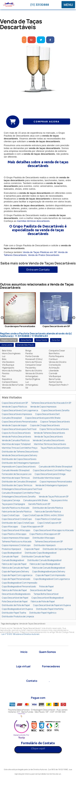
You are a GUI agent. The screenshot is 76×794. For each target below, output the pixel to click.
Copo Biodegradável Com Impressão (19, 583)
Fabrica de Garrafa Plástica (48, 511)
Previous (2, 318)
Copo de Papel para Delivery (15, 571)
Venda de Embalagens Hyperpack (51, 485)
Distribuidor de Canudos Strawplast (19, 482)
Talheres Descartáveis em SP (49, 541)
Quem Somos (47, 652)
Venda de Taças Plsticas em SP (53, 496)
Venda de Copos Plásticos (14, 407)
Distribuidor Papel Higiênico (42, 613)
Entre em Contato (38, 270)
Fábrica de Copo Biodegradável (45, 564)
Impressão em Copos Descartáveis (19, 467)
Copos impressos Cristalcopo (16, 545)
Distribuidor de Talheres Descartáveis (20, 452)
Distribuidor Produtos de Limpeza (18, 616)
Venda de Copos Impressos (43, 407)
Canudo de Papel (10, 556)
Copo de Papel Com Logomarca (17, 575)
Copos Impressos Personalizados (56, 482)
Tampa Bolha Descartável (46, 594)
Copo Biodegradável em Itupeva (17, 609)
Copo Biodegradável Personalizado (19, 586)
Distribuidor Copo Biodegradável (41, 553)
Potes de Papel (46, 586)
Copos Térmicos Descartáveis (54, 429)
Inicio (23, 652)
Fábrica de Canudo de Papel (15, 568)
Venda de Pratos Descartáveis (43, 255)
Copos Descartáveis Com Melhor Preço (52, 470)
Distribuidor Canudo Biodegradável (44, 560)
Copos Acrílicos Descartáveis (16, 433)
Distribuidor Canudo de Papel (36, 556)
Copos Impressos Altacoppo (15, 538)
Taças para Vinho (59, 500)
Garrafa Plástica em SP (39, 504)
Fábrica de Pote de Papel (43, 601)
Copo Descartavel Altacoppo (16, 530)
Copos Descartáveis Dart (47, 414)
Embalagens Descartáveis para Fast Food (22, 489)
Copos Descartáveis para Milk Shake (42, 418)
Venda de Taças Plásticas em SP (40, 252)
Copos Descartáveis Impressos (17, 414)
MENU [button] (68, 4)
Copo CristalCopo (10, 515)
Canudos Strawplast (12, 418)
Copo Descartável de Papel (15, 598)
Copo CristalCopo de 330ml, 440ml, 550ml (43, 515)
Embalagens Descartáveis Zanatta (19, 496)
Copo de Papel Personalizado (16, 579)
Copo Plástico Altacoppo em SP (45, 534)
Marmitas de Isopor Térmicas (16, 478)
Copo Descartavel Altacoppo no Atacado (53, 530)
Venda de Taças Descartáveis (48, 437)
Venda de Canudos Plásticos (16, 440)
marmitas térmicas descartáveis (33, 221)
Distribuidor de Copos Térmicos (17, 485)
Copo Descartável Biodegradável (47, 598)
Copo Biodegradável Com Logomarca (51, 579)
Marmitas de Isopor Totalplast (16, 444)
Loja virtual (23, 666)
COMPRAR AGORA (46, 121)
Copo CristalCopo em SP (49, 523)
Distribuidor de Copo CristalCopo (18, 523)
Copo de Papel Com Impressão (50, 575)
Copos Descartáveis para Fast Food (19, 429)
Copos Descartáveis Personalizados (19, 422)
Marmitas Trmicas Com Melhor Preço (19, 448)
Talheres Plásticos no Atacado (16, 541)
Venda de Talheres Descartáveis (49, 433)
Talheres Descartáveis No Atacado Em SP (51, 403)
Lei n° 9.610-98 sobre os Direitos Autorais (20, 634)
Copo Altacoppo (10, 526)
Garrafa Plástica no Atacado (15, 508)
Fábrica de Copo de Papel (14, 564)
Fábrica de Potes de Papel (14, 590)
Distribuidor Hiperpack (45, 545)
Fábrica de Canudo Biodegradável (48, 568)
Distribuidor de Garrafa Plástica (48, 508)
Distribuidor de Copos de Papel (58, 549)
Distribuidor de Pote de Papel (16, 605)
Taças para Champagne (13, 504)
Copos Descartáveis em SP (15, 403)
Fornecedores (51, 666)
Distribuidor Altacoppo (44, 538)
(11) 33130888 (39, 4)
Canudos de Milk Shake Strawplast (55, 467)
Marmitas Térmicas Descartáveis (50, 444)
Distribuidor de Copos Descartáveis (19, 459)
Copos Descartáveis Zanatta (55, 410)
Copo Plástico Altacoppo (14, 534)
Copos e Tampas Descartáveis (55, 422)
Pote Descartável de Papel (15, 601)
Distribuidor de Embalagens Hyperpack (21, 463)
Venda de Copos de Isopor (14, 425)
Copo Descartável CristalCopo (17, 519)
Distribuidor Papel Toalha (14, 613)
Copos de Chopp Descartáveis (45, 425)
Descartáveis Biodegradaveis (16, 594)
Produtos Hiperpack (11, 549)
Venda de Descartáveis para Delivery (19, 455)
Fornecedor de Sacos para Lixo (16, 474)
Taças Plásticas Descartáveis (55, 448)
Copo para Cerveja (11, 500)
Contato (31, 681)
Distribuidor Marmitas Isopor (46, 478)
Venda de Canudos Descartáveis (48, 440)
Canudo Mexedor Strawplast (16, 470)
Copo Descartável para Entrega (50, 474)
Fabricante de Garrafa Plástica (16, 511)
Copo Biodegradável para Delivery (48, 571)
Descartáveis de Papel (41, 590)
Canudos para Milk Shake (35, 500)
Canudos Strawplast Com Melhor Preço (21, 493)
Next (73, 318)
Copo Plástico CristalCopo (48, 519)
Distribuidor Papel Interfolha (49, 609)
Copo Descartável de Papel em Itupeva (52, 605)
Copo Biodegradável (12, 553)
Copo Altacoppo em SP (32, 526)
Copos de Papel (32, 549)
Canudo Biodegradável (13, 560)
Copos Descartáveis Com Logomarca (20, 410)
